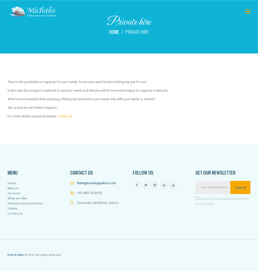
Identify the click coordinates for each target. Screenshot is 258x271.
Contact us (15, 213)
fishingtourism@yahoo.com (96, 183)
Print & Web (16, 255)
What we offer (17, 198)
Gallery (12, 208)
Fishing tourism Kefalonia (25, 203)
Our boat (14, 193)
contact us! (65, 116)
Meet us (13, 188)
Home (114, 32)
